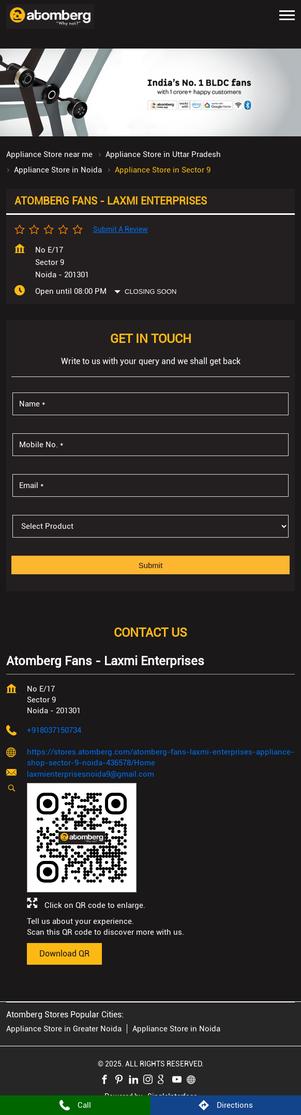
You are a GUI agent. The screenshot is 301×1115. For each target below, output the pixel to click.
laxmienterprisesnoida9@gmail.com (90, 774)
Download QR (64, 954)
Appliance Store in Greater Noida (64, 1028)
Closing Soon (150, 291)
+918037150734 (54, 730)
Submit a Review (120, 229)
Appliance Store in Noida (176, 1028)
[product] (150, 526)
